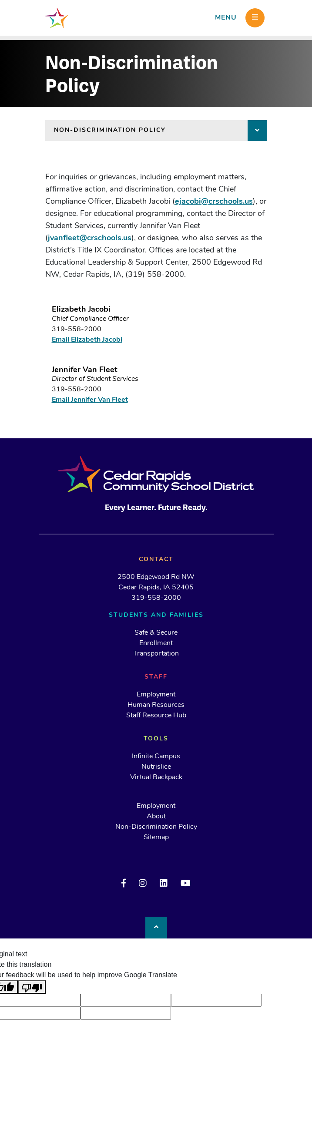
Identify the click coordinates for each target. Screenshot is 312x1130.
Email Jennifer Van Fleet (90, 400)
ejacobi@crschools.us (214, 202)
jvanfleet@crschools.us (89, 238)
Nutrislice (156, 766)
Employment (156, 694)
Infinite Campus (156, 756)
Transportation (156, 653)
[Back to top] (156, 927)
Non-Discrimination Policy (156, 827)
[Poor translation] (32, 987)
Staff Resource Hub (156, 715)
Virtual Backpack (156, 777)
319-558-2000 (76, 329)
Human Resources (156, 705)
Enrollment (156, 643)
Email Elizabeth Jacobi (87, 339)
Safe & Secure (156, 632)
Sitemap (156, 837)
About (156, 816)
